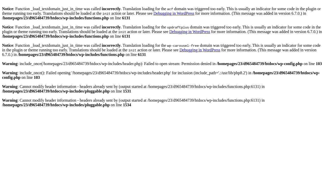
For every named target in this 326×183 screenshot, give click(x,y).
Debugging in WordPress (173, 13)
